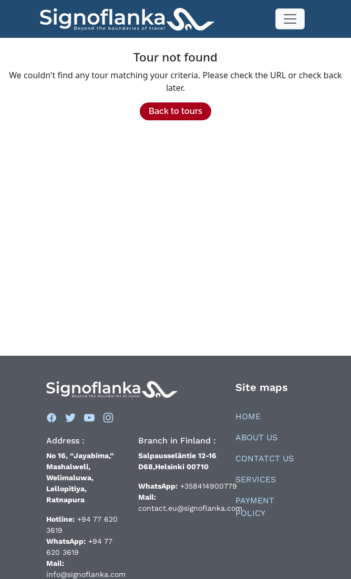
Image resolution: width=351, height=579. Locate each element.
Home (248, 416)
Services (255, 479)
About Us (256, 437)
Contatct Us (264, 458)
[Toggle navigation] (290, 18)
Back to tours (175, 111)
